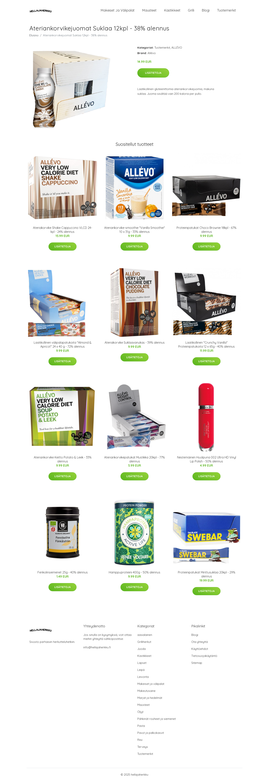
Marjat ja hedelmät (149, 699)
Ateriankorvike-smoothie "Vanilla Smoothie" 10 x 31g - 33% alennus (134, 231)
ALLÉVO (176, 49)
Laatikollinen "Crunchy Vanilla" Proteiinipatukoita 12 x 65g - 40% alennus (206, 346)
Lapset (141, 664)
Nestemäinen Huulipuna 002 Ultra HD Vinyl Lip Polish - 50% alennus (206, 461)
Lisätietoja (153, 74)
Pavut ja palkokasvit (150, 734)
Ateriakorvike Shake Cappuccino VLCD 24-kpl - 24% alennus (62, 231)
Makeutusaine (146, 692)
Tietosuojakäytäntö (204, 657)
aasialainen (144, 637)
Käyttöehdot (199, 650)
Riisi (139, 741)
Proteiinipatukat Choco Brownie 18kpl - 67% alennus (206, 231)
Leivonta (143, 678)
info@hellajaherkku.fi (97, 649)
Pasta (141, 727)
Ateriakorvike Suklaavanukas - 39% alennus (135, 344)
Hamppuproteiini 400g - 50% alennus (134, 574)
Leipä (141, 671)
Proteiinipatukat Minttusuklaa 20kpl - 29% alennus (206, 576)
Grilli (191, 11)
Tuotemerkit (226, 11)
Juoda (141, 650)
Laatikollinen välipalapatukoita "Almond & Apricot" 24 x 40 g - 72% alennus (62, 346)
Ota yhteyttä (199, 644)
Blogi (206, 11)
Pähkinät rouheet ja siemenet (156, 720)
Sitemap (196, 664)
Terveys (142, 748)
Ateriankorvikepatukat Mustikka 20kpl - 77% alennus (134, 461)
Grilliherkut (144, 644)
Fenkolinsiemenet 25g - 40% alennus (63, 574)
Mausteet (149, 11)
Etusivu (33, 37)
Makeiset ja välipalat (117, 11)
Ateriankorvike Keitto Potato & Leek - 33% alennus (62, 461)
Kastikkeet (172, 11)
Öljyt (140, 713)
